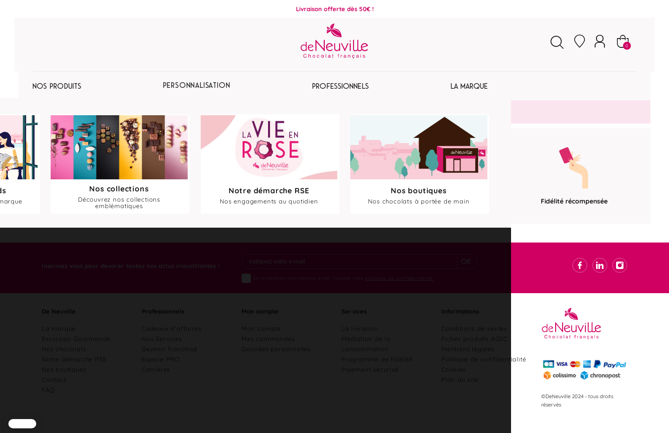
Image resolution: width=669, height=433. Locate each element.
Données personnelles (276, 358)
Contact (54, 389)
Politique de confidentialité (483, 369)
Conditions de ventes (474, 338)
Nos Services (162, 348)
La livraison (360, 338)
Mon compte (261, 338)
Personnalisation (336, 88)
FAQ (48, 399)
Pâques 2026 (66, 88)
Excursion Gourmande (76, 348)
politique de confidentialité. (399, 288)
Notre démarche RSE (74, 369)
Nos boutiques (64, 379)
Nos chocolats (64, 358)
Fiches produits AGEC (474, 348)
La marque (59, 338)
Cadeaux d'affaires (171, 338)
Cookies (453, 379)
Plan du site (460, 389)
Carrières (156, 379)
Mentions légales (467, 358)
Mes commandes (268, 348)
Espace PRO (161, 369)
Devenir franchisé (169, 358)
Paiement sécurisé (370, 379)
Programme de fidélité (377, 369)
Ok (466, 272)
